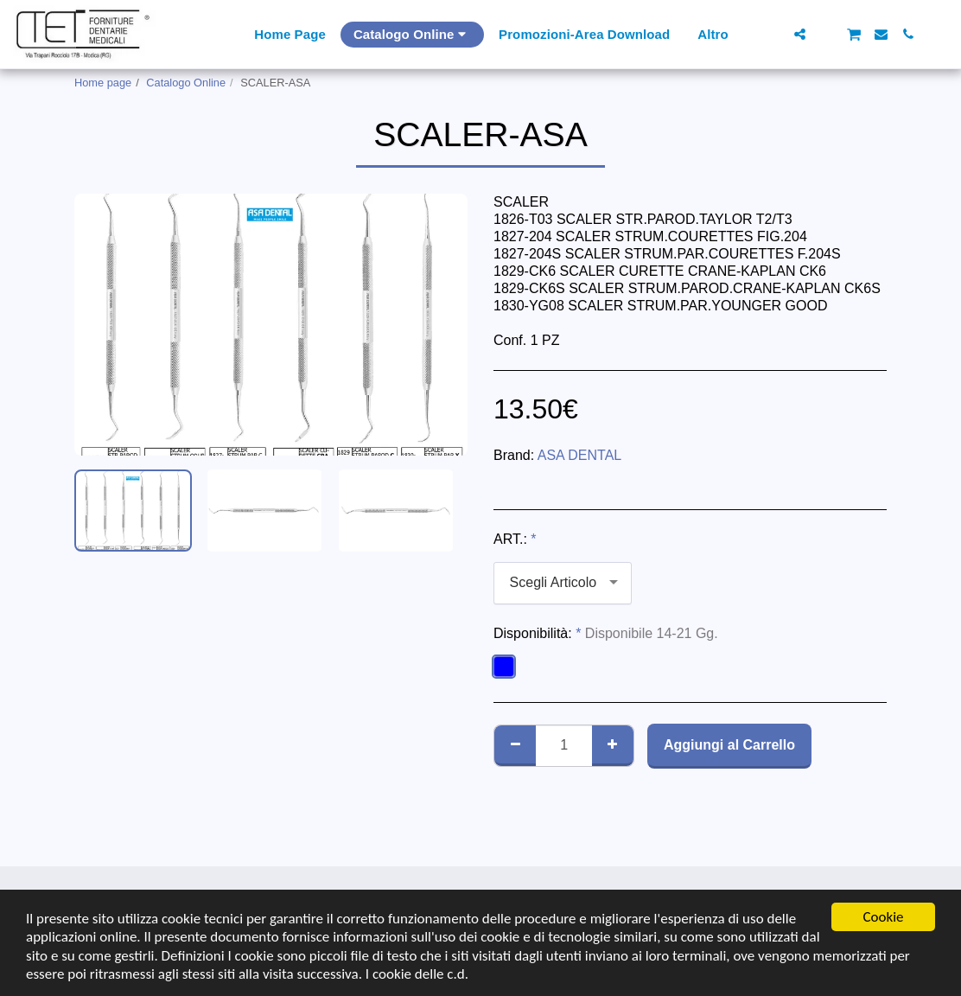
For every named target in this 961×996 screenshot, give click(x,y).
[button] (773, 34)
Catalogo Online (186, 82)
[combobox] (562, 583)
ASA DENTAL (580, 455)
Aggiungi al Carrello (729, 744)
